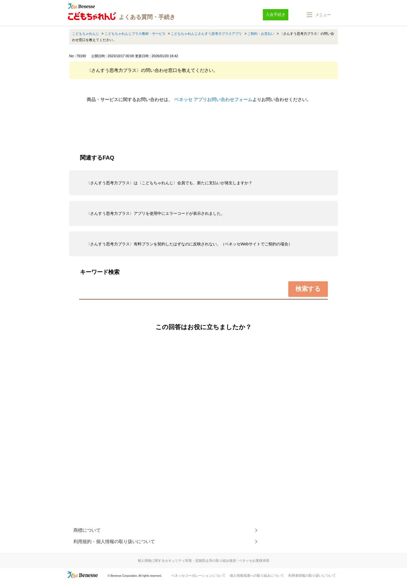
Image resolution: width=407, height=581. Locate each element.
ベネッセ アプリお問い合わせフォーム (213, 99)
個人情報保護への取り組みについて (257, 576)
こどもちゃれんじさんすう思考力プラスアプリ (206, 34)
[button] (318, 14)
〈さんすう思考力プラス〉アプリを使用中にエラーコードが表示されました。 (155, 213)
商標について (87, 530)
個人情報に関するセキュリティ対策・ (203, 561)
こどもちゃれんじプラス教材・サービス (135, 34)
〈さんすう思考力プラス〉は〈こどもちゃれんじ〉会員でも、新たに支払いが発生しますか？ (169, 183)
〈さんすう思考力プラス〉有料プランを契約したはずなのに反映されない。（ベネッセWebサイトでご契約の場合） (189, 244)
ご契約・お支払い (260, 34)
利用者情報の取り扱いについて (312, 576)
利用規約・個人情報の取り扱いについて (114, 541)
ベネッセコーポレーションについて (198, 576)
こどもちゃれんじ (85, 34)
